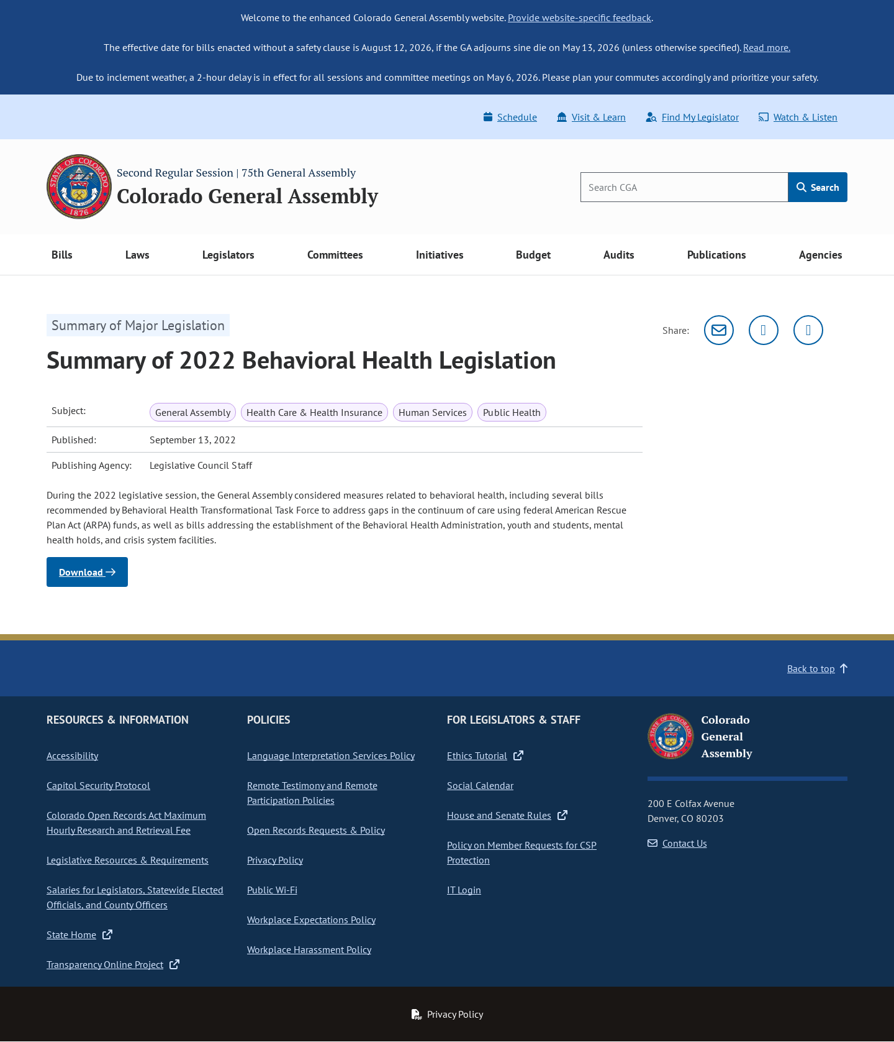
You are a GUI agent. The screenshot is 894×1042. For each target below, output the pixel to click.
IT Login (464, 889)
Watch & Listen (798, 117)
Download (87, 572)
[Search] (684, 187)
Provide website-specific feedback (579, 17)
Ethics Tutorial (485, 755)
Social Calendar (480, 785)
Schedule (510, 117)
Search (818, 187)
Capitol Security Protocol (98, 785)
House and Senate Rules (507, 815)
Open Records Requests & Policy (316, 830)
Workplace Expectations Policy (311, 919)
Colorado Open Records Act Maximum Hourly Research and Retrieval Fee (126, 822)
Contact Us (677, 843)
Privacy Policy (275, 860)
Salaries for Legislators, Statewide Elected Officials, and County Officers (135, 897)
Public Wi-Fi (272, 889)
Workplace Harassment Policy (309, 949)
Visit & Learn (591, 117)
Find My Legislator (692, 117)
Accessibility (72, 755)
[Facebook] (808, 330)
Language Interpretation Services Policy (331, 755)
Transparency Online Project (113, 964)
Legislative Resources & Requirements (128, 860)
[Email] (719, 330)
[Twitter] (764, 330)
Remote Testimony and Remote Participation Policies (312, 792)
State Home (79, 934)
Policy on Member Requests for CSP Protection (522, 852)
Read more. (766, 47)
